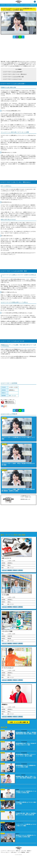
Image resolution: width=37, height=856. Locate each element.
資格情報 (9, 570)
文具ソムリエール (6, 558)
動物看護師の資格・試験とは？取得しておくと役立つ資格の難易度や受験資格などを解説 (26, 777)
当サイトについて (11, 850)
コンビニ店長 (5, 594)
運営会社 (29, 850)
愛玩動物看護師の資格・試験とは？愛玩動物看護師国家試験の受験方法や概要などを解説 (26, 733)
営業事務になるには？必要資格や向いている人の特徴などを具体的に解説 (26, 792)
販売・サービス (12, 395)
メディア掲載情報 (21, 852)
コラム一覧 (23, 850)
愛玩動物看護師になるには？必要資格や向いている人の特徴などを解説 (26, 766)
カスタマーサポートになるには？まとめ (12, 79)
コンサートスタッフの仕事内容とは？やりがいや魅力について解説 (26, 825)
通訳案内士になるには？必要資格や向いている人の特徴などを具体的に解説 (26, 836)
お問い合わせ (13, 852)
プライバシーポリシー (5, 852)
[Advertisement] (18, 49)
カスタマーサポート (10, 4)
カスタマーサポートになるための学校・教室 (13, 76)
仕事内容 (20, 570)
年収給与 (15, 570)
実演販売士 (5, 704)
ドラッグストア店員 (7, 631)
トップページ (3, 850)
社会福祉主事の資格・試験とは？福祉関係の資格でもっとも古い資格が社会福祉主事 (26, 814)
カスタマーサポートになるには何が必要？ (13, 71)
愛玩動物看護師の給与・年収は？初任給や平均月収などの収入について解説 (26, 744)
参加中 (27, 852)
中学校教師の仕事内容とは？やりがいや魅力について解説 (26, 803)
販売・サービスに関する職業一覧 (19, 722)
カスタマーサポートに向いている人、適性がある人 (15, 74)
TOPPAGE (3, 4)
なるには (4, 570)
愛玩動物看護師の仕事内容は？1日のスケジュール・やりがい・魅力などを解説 (26, 755)
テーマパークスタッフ (7, 668)
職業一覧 (18, 850)
